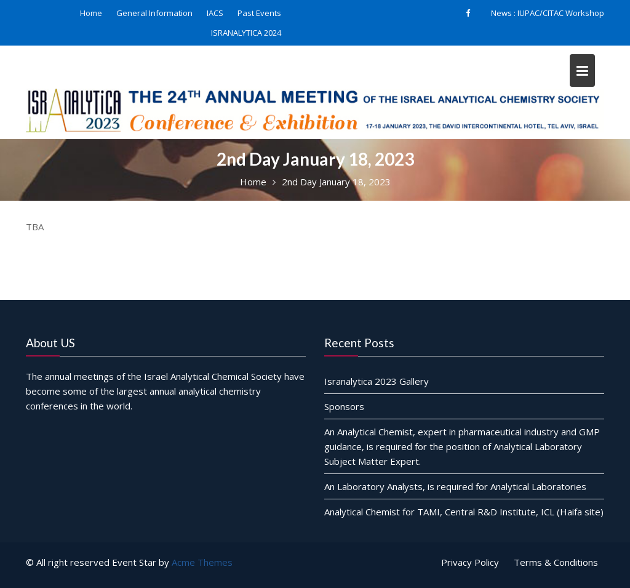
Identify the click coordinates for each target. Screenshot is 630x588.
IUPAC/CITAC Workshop (560, 12)
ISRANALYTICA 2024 (246, 32)
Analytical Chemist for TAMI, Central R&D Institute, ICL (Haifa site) (464, 511)
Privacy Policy (470, 562)
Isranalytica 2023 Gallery (376, 381)
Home (91, 12)
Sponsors (344, 406)
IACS (215, 12)
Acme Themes (202, 562)
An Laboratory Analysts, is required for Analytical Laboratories (455, 486)
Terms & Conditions (556, 562)
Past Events (259, 12)
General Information (154, 12)
